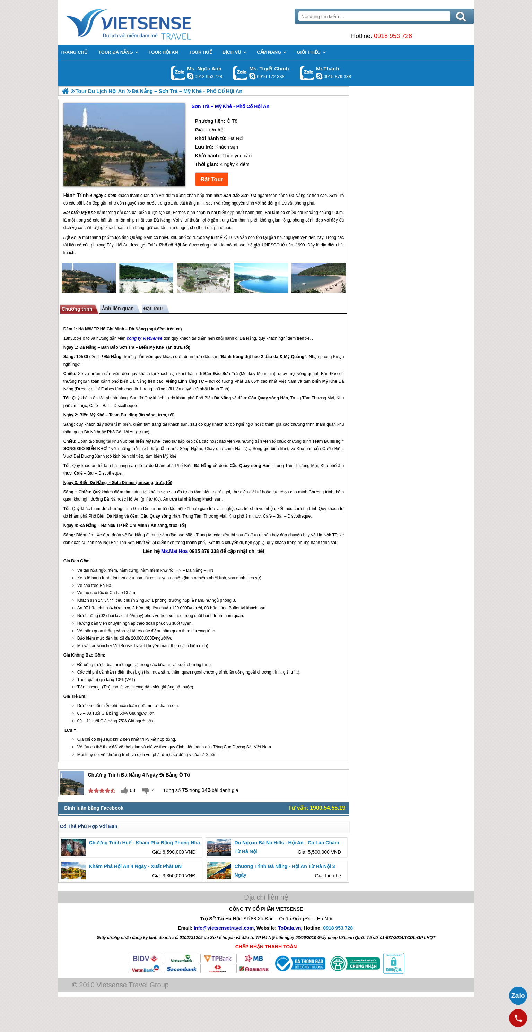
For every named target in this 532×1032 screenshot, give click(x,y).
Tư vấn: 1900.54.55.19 (317, 808)
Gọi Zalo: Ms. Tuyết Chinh (240, 73)
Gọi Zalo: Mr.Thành (307, 73)
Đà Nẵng (137, 329)
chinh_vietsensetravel (252, 76)
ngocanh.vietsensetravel (190, 76)
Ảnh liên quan (117, 308)
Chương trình (77, 309)
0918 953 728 (393, 36)
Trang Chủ (145, 22)
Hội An (128, 432)
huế (83, 679)
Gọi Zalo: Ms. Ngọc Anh (178, 73)
